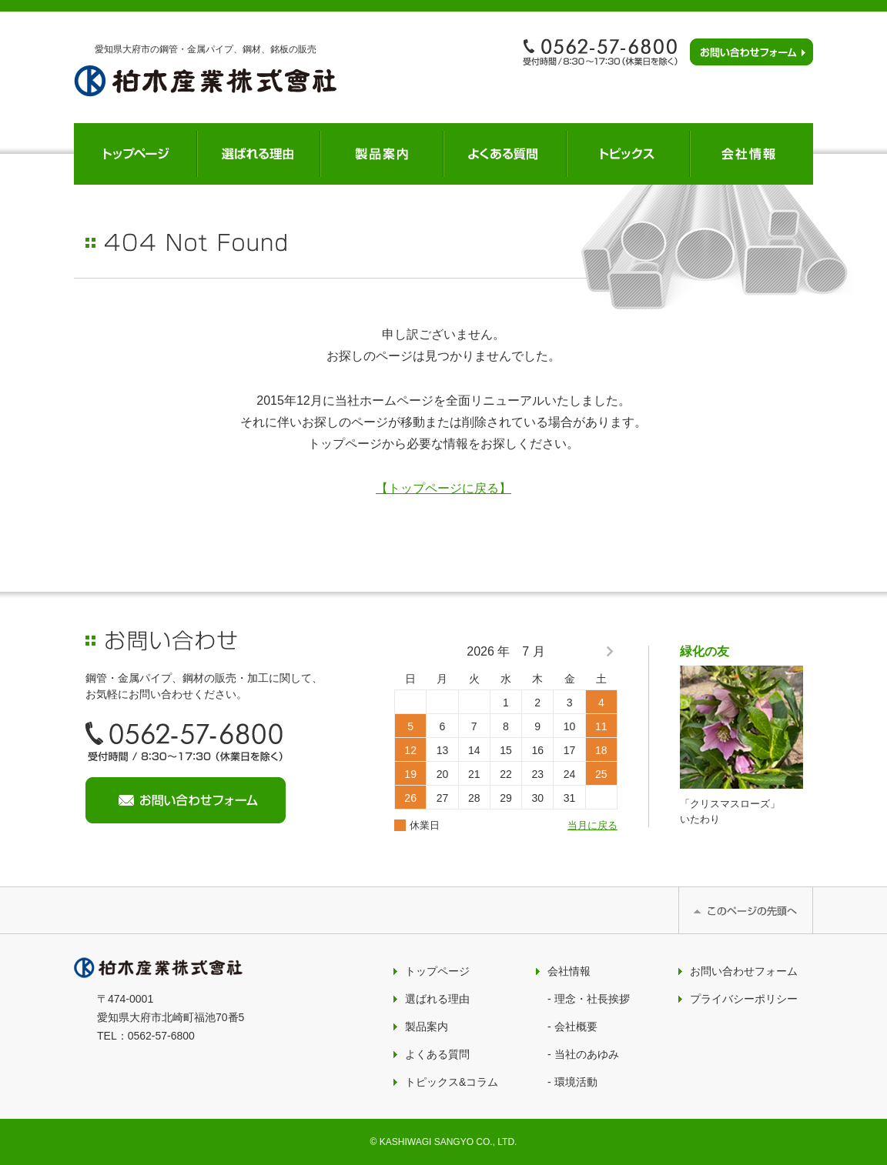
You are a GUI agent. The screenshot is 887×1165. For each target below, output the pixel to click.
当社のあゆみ (586, 1054)
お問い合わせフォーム (744, 971)
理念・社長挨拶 (592, 999)
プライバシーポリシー (744, 999)
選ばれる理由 (437, 999)
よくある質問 (437, 1054)
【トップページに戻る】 (443, 488)
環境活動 (575, 1082)
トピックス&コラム (451, 1082)
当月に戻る (592, 825)
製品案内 (426, 1026)
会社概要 (575, 1026)
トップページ (437, 971)
